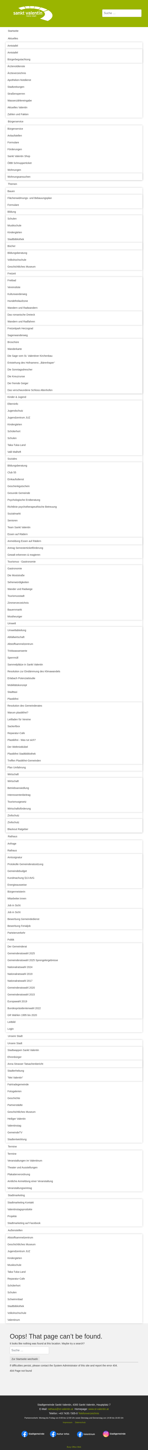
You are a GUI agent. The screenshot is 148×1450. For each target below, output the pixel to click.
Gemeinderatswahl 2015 (21, 994)
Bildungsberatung (17, 252)
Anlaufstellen (15, 135)
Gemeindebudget (17, 871)
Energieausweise (17, 884)
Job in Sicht (14, 905)
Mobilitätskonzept (17, 685)
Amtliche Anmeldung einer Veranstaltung (30, 1181)
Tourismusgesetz (17, 801)
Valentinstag (14, 1125)
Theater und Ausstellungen (23, 1167)
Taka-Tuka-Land (17, 445)
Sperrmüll (13, 657)
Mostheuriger (15, 616)
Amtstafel (13, 45)
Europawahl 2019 (17, 1001)
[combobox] (122, 13)
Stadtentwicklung (17, 1139)
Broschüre (13, 342)
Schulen (12, 218)
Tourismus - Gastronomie (22, 561)
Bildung (12, 211)
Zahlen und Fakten (18, 114)
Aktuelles (13, 38)
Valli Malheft (14, 451)
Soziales (12, 458)
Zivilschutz (13, 815)
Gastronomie (15, 568)
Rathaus (12, 836)
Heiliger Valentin (17, 1118)
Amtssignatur (15, 857)
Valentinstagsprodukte (20, 1209)
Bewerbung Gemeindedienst (23, 919)
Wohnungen (14, 169)
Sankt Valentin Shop (19, 156)
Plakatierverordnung (19, 1174)
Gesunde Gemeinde (19, 493)
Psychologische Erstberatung (24, 499)
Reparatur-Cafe (16, 733)
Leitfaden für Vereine (19, 719)
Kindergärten (15, 232)
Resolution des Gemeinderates (25, 705)
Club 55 (12, 472)
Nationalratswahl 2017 (20, 980)
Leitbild (12, 1022)
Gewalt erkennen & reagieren (24, 554)
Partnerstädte (15, 1105)
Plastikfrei (13, 698)
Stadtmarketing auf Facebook (24, 1223)
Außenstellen (15, 1230)
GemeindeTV (15, 1132)
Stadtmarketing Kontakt (21, 1202)
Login (11, 1028)
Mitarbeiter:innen (17, 898)
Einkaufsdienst (16, 479)
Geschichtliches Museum (22, 266)
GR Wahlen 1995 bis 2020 (22, 1015)
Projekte (12, 1216)
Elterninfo (13, 403)
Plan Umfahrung (17, 767)
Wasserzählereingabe (20, 100)
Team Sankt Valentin (19, 527)
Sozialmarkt (14, 513)
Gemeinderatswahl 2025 (21, 953)
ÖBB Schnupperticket (20, 163)
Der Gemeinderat (17, 946)
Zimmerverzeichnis (18, 602)
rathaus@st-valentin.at (60, 1409)
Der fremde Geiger (18, 383)
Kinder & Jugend (17, 397)
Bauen (11, 191)
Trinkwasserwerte (17, 650)
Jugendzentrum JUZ (19, 417)
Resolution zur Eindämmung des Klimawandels (34, 671)
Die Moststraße (16, 575)
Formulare (13, 142)
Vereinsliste (14, 287)
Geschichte (14, 1098)
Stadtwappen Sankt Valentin (23, 1050)
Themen (12, 184)
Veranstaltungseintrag (20, 1188)
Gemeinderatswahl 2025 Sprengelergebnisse (33, 960)
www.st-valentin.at (98, 1409)
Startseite (13, 30)
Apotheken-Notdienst (19, 80)
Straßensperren (16, 93)
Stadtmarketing (16, 1195)
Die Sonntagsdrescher (20, 369)
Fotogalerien (15, 1091)
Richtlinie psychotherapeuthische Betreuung (32, 506)
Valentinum (14, 1319)
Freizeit (12, 273)
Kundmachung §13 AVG (21, 877)
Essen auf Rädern (18, 534)
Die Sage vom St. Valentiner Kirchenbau (30, 355)
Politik (11, 939)
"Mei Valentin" (15, 1077)
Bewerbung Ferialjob (19, 925)
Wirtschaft (13, 774)
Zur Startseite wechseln (25, 1359)
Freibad (12, 280)
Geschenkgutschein (19, 486)
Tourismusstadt (16, 595)
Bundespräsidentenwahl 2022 (24, 1008)
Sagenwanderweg (18, 335)
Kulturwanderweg (17, 294)
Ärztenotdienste (16, 66)
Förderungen (15, 149)
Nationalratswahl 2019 (20, 974)
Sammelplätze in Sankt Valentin (25, 664)
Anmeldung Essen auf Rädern (24, 541)
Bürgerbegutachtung (19, 59)
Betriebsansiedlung (18, 788)
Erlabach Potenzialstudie (21, 678)
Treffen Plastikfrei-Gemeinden (24, 760)
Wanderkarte (15, 349)
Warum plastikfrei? (18, 712)
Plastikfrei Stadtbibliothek (22, 753)
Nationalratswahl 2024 (20, 967)
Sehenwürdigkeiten (18, 582)
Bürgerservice (15, 121)
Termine (12, 1146)
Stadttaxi (12, 692)
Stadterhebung (16, 1070)
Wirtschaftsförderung (19, 808)
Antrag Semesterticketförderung (25, 547)
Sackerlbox (14, 726)
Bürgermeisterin (16, 891)
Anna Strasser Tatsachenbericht (25, 1063)
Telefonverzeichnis (88, 1413)
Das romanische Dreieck (21, 314)
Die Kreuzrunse (16, 376)
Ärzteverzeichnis (17, 73)
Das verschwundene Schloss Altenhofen (30, 390)
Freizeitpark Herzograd (20, 328)
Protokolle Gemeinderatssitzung (25, 864)
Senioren (13, 520)
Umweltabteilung (17, 630)
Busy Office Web (74, 1447)
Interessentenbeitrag (19, 794)
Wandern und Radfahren (21, 321)
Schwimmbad (15, 1299)
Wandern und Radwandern (23, 307)
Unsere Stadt (15, 1036)
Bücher (12, 246)
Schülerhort (14, 431)
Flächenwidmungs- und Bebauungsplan (30, 198)
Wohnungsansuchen (19, 176)
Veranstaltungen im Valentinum (25, 1160)
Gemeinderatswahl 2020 (21, 987)
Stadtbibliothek (16, 239)
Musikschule (14, 225)
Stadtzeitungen (16, 86)
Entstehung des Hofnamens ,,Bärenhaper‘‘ (31, 362)
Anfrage (12, 843)
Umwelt (12, 623)
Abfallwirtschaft (16, 637)
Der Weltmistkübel (18, 746)
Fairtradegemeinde (18, 1084)
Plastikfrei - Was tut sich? (22, 740)
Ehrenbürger (15, 1057)
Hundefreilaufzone (18, 300)
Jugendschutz (15, 410)
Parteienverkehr (16, 932)
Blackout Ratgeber (18, 829)
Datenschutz (80, 1422)
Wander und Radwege (20, 589)
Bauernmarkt (15, 609)
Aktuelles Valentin (17, 107)
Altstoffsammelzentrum (20, 643)
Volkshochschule (17, 259)
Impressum (67, 1422)
